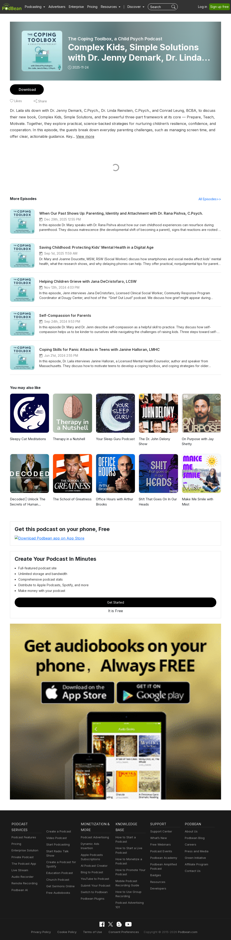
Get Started (115, 602)
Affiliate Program (196, 864)
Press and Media (196, 851)
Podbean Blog (194, 838)
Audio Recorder (22, 876)
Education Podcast (58, 868)
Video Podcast (55, 838)
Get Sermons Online (59, 881)
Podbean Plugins (92, 894)
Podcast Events (160, 851)
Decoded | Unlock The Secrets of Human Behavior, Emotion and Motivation (27, 502)
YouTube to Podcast (94, 874)
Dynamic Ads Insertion (95, 844)
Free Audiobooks (57, 888)
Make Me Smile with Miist (201, 499)
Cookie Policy (71, 931)
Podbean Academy (162, 857)
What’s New (158, 838)
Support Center (160, 831)
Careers (190, 844)
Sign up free (220, 7)
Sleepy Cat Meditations (27, 439)
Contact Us (192, 871)
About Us (191, 831)
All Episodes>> (210, 199)
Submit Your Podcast (94, 881)
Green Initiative (195, 857)
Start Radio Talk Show (61, 851)
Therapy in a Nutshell (69, 439)
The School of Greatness (71, 499)
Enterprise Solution (24, 850)
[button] (34, 7)
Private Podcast (22, 857)
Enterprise (74, 7)
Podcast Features (23, 837)
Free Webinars (160, 844)
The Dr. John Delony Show (154, 441)
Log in (204, 7)
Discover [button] (129, 7)
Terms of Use (94, 931)
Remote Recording (24, 883)
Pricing (89, 7)
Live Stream (19, 870)
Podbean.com (182, 931)
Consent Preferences (123, 931)
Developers (157, 888)
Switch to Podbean (93, 887)
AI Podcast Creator (93, 861)
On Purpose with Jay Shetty (197, 441)
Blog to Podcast (91, 867)
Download (27, 89)
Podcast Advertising (94, 837)
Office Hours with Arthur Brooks (114, 501)
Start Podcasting (57, 844)
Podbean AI (19, 890)
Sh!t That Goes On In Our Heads (158, 501)
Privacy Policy (46, 931)
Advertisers (55, 7)
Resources (157, 881)
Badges (155, 875)
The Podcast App (23, 863)
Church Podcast (56, 875)
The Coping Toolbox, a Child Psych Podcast (115, 38)
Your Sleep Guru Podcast (115, 439)
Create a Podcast (57, 831)
